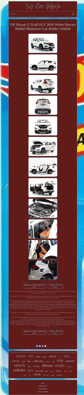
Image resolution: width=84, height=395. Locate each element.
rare (46, 371)
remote (16, 360)
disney (69, 367)
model (59, 365)
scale (66, 356)
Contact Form (43, 386)
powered (52, 371)
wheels (52, 356)
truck (37, 374)
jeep (23, 361)
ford (70, 371)
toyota (38, 357)
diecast (47, 365)
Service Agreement (42, 391)
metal (48, 361)
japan (52, 375)
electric (21, 356)
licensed (46, 375)
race (59, 357)
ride (30, 356)
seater (65, 371)
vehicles (19, 370)
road (53, 361)
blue (29, 361)
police (58, 371)
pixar (25, 375)
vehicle (19, 365)
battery (59, 375)
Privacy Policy (43, 389)
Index (42, 383)
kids (60, 360)
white (30, 375)
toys (44, 356)
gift (29, 366)
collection (38, 361)
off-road (39, 371)
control (70, 360)
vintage (36, 366)
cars (30, 370)
